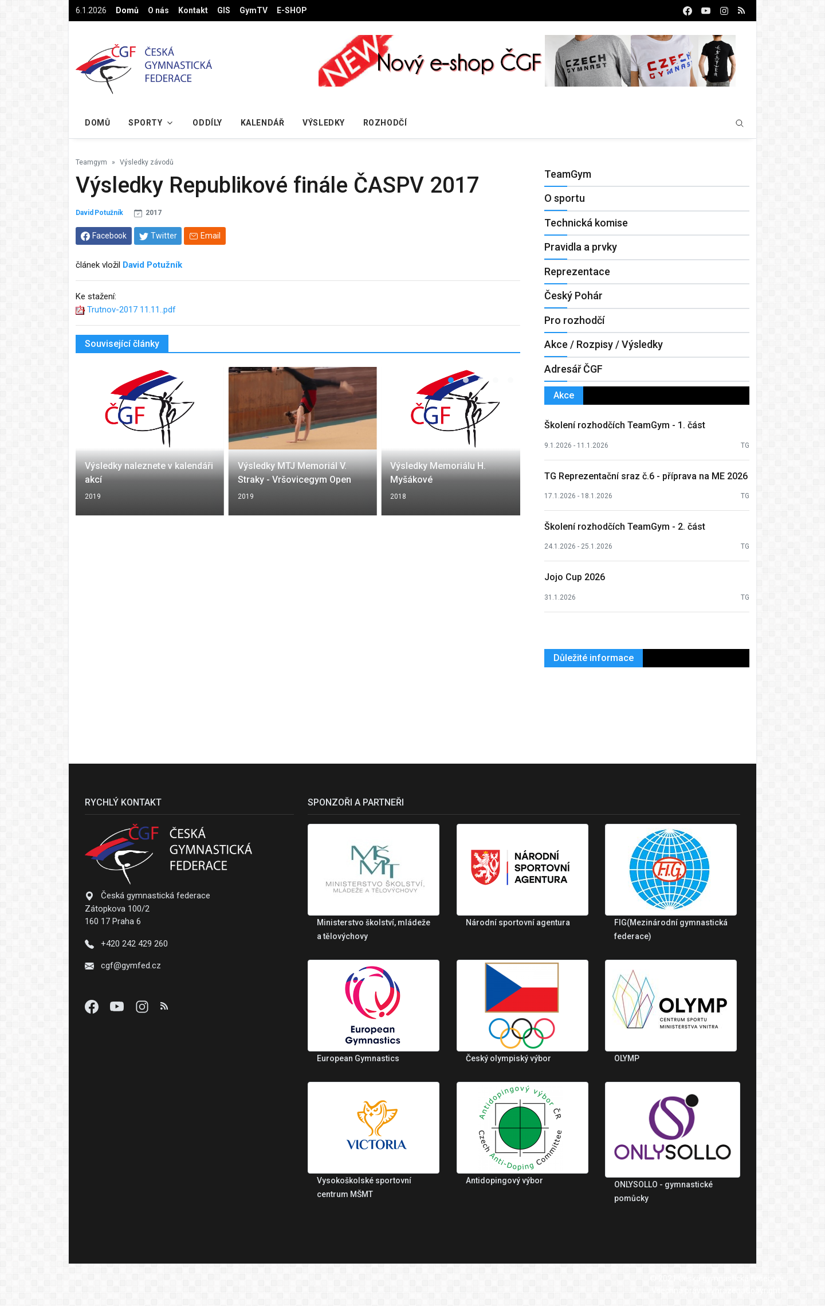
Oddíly (207, 122)
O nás (158, 10)
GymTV (253, 10)
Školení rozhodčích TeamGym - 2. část (624, 526)
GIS (223, 10)
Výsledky (323, 122)
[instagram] (724, 10)
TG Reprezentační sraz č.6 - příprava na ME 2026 (646, 476)
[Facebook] (93, 1006)
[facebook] (687, 10)
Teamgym (91, 162)
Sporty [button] (145, 122)
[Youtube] (118, 1006)
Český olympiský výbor (508, 1058)
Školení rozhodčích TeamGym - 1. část (624, 425)
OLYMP (626, 1058)
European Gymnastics (358, 1058)
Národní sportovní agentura (518, 922)
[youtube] (706, 10)
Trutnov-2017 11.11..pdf (131, 309)
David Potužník (99, 213)
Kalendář (262, 122)
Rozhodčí (385, 122)
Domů (127, 10)
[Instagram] (143, 1006)
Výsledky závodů (147, 162)
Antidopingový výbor (504, 1180)
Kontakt (193, 10)
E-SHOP (292, 10)
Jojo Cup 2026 (574, 577)
